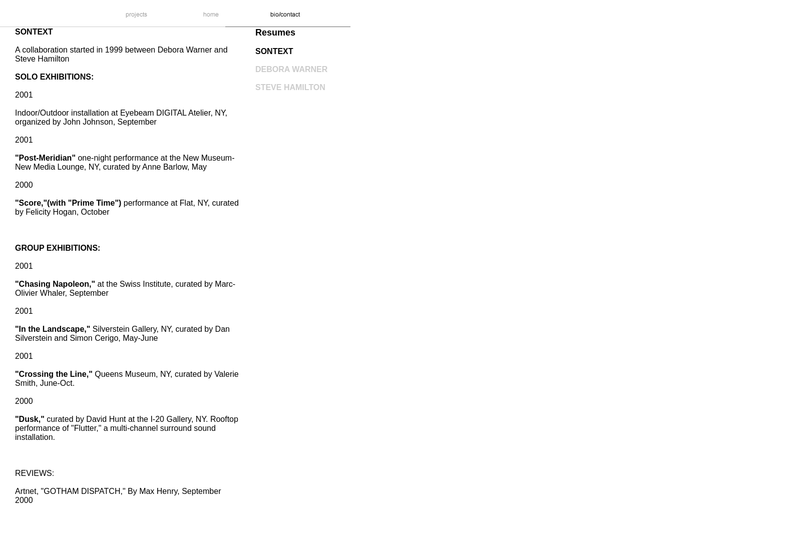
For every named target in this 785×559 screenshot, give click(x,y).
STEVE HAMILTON (290, 87)
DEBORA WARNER (291, 69)
